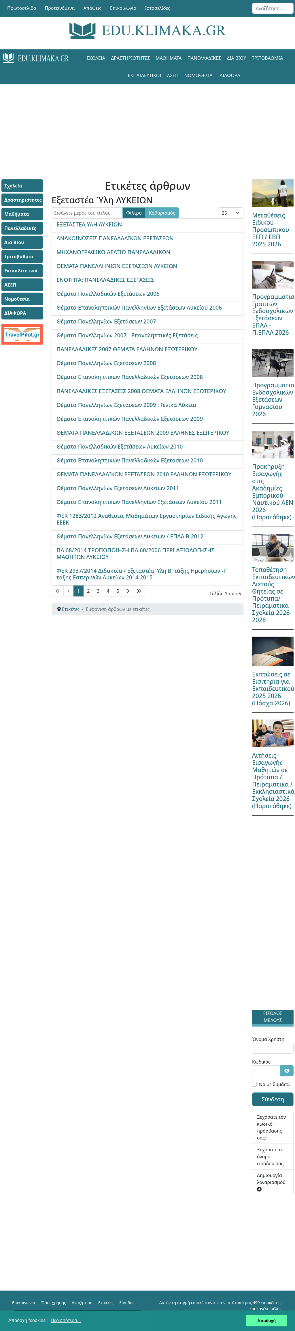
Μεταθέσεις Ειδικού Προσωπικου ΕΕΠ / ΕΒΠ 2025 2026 (270, 229)
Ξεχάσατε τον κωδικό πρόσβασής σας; (271, 1127)
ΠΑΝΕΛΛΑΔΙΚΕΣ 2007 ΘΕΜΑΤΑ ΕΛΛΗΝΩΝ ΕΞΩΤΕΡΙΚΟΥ (126, 349)
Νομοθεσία (198, 75)
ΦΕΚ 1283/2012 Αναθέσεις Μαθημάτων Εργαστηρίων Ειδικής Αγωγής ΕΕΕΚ (146, 519)
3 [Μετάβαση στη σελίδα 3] (98, 591)
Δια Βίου (236, 58)
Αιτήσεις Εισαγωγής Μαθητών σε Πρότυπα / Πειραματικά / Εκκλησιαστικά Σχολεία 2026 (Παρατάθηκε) (273, 780)
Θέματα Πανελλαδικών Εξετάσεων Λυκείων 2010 (119, 446)
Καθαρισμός (162, 213)
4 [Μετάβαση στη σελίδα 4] (108, 591)
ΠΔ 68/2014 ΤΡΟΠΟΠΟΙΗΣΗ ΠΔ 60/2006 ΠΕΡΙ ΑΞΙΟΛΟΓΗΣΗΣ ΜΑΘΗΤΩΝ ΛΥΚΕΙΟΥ (135, 553)
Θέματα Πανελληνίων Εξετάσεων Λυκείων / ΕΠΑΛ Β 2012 (129, 536)
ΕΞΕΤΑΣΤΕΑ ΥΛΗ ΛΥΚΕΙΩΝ (89, 224)
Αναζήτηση (82, 1302)
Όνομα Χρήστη (268, 1039)
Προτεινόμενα (60, 8)
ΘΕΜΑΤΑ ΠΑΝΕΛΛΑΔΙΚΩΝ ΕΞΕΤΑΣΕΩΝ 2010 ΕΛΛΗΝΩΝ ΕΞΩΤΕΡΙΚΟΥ (143, 474)
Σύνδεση (273, 1099)
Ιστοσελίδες (157, 8)
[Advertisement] (147, 124)
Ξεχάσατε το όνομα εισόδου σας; (271, 1156)
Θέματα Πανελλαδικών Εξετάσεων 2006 (108, 294)
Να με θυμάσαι (275, 1084)
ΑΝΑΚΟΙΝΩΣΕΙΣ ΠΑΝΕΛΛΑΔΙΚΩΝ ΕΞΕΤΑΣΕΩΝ (115, 238)
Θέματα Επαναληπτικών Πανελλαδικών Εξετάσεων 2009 (129, 419)
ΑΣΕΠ (173, 75)
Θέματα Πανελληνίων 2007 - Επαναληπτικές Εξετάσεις (127, 335)
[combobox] (273, 8)
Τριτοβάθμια (267, 58)
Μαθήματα (168, 58)
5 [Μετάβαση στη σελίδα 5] (118, 591)
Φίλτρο (134, 213)
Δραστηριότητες (130, 58)
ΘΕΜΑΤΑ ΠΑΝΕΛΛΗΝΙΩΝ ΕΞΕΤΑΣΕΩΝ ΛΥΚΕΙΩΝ (116, 266)
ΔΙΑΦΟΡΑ (230, 75)
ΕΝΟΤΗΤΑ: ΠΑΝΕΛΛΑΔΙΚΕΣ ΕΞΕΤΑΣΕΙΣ (105, 280)
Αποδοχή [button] (266, 1320)
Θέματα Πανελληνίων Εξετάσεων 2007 (106, 321)
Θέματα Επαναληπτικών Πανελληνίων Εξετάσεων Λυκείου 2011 (139, 502)
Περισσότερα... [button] (66, 1320)
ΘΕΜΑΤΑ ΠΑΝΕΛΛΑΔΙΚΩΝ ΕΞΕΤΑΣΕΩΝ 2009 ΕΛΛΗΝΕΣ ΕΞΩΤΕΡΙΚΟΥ (142, 432)
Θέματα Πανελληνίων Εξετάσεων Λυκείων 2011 (117, 488)
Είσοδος (126, 1302)
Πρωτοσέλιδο (21, 8)
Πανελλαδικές (204, 58)
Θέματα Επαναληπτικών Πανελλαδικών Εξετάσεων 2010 (129, 460)
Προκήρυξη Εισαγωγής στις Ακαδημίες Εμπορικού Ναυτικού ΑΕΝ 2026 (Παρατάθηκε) (272, 491)
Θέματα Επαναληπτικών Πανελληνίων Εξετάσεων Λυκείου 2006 (139, 307)
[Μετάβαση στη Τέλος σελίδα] (139, 590)
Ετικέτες (106, 1302)
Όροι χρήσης (53, 1302)
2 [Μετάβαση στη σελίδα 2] (88, 591)
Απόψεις (92, 8)
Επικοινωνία (123, 8)
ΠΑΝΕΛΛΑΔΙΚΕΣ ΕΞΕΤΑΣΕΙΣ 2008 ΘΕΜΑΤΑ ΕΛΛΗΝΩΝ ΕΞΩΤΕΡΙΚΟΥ (141, 391)
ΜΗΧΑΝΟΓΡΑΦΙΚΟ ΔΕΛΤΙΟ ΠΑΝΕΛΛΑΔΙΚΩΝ (113, 252)
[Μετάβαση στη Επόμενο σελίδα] (128, 590)
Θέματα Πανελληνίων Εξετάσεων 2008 (106, 363)
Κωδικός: (262, 1062)
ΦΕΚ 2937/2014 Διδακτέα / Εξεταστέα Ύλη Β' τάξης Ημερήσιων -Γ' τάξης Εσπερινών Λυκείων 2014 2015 (142, 574)
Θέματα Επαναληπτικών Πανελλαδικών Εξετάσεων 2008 (129, 377)
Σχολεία (95, 58)
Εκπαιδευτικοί (144, 75)
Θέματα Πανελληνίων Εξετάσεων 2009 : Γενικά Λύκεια (126, 405)
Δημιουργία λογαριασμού (271, 1181)
